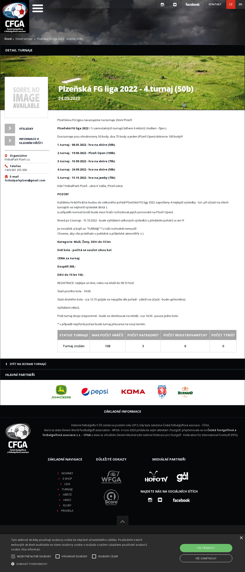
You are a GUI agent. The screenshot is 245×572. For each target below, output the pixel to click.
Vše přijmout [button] (206, 548)
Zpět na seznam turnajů (25, 364)
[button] (83, 564)
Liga (67, 484)
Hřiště (67, 495)
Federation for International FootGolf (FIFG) (210, 435)
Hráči (67, 500)
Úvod (8, 39)
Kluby (67, 505)
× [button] (241, 538)
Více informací (30, 549)
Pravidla (67, 511)
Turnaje (67, 489)
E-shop (67, 479)
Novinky (67, 473)
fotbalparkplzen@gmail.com (25, 180)
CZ (231, 4)
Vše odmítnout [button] (206, 558)
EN (240, 4)
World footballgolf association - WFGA (95, 430)
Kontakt (215, 4)
